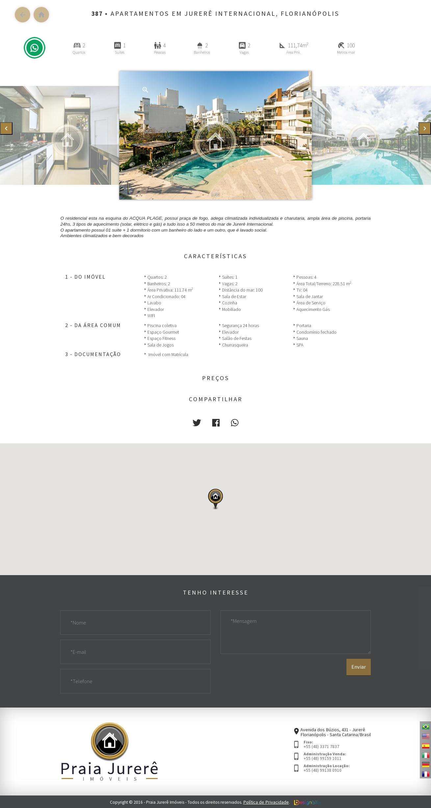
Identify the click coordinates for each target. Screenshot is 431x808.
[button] (198, 422)
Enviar (359, 676)
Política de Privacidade (266, 801)
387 (97, 13)
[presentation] (6, 128)
